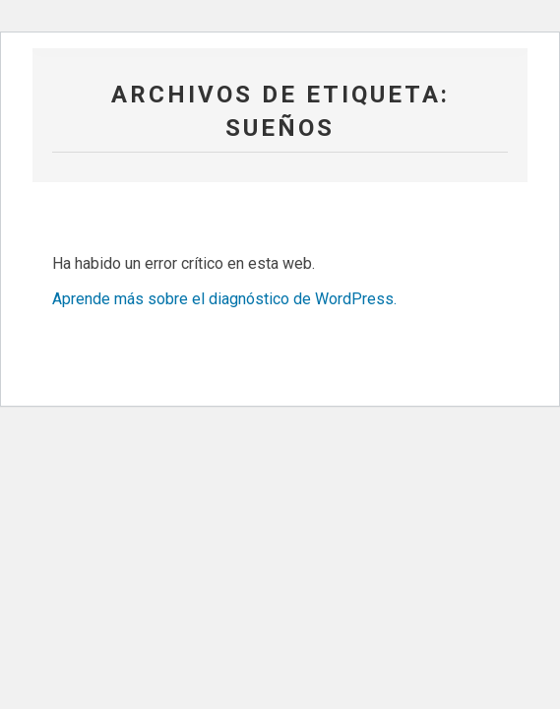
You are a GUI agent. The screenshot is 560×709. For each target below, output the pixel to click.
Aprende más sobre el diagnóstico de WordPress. (224, 299)
